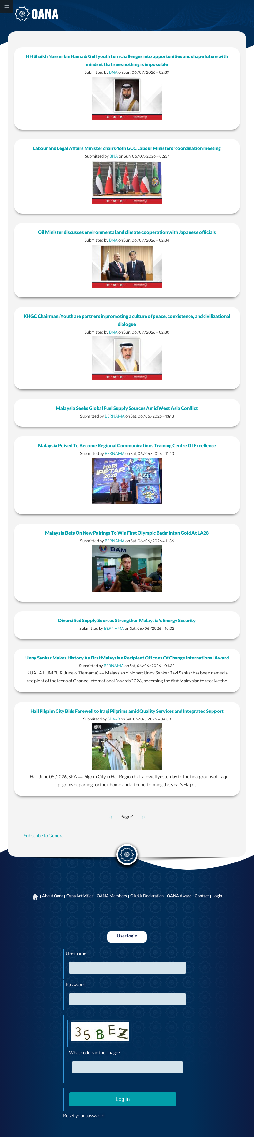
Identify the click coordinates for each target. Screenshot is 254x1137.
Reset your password (83, 1116)
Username (76, 954)
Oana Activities (79, 896)
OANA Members (112, 896)
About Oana (52, 896)
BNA (113, 73)
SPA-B (114, 719)
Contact (202, 896)
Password (75, 986)
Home (35, 897)
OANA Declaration (147, 896)
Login (217, 896)
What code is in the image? (95, 1054)
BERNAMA (115, 416)
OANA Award (179, 896)
